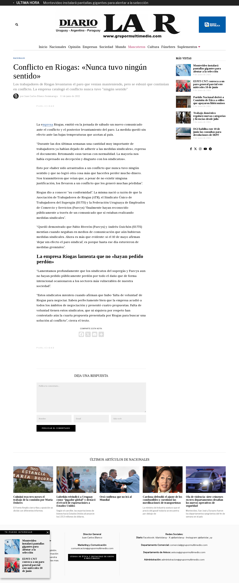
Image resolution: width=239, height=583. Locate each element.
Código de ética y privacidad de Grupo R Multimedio (92, 557)
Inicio (43, 46)
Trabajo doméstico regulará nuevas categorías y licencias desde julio (209, 116)
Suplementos (187, 46)
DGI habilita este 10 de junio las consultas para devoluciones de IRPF (207, 131)
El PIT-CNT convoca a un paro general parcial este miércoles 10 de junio (208, 84)
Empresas (90, 46)
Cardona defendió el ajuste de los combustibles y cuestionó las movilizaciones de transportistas (162, 499)
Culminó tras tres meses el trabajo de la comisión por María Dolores (33, 499)
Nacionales (57, 46)
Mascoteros (136, 46)
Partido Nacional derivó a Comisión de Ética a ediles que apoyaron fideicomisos (209, 100)
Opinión (74, 46)
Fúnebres (168, 46)
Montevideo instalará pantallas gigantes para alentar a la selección (95, 3)
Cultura (153, 46)
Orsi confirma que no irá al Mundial (116, 498)
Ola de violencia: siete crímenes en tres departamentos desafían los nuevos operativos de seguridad (204, 501)
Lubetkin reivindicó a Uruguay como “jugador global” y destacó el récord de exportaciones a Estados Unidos (76, 501)
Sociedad (106, 46)
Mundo (120, 46)
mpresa (47, 124)
